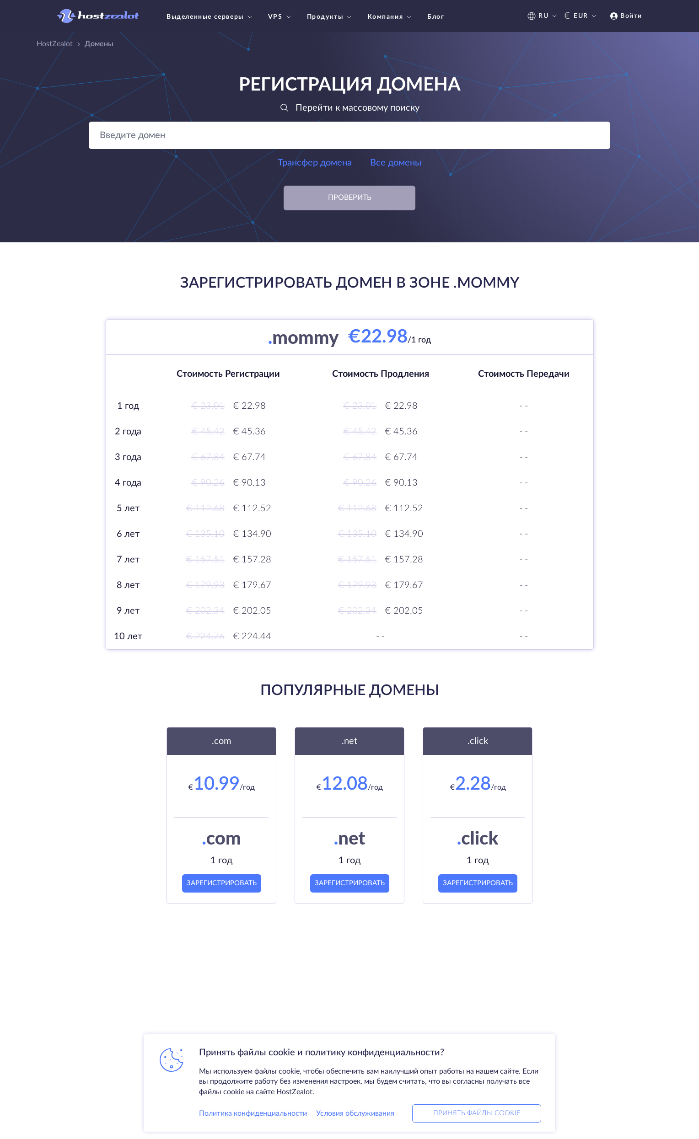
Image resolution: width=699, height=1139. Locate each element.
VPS (280, 16)
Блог (435, 17)
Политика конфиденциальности (253, 1113)
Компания (390, 16)
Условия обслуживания (355, 1113)
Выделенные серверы (210, 16)
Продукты (330, 16)
